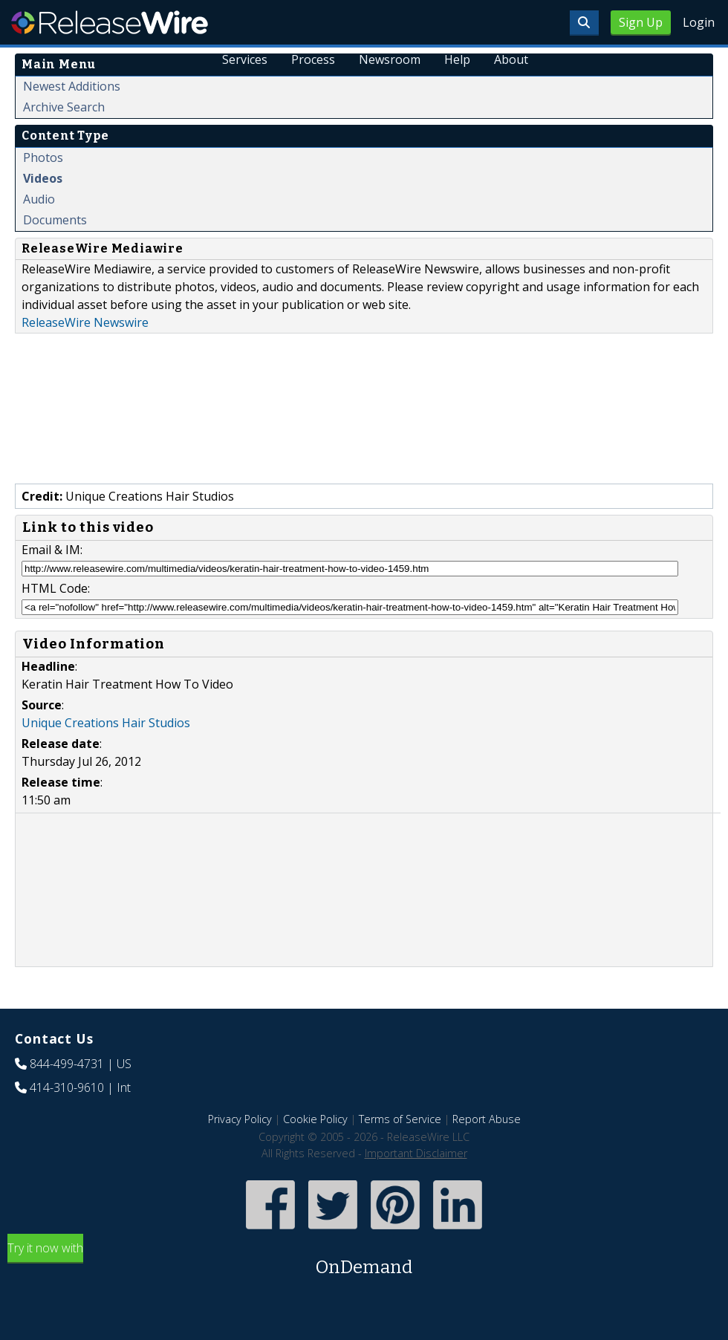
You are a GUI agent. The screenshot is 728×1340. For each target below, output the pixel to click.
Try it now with (364, 1260)
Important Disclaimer (416, 1153)
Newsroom (389, 59)
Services (245, 59)
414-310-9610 (67, 1087)
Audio (39, 199)
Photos (43, 157)
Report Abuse (486, 1119)
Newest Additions (71, 86)
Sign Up (641, 22)
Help (457, 59)
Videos (42, 178)
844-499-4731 (67, 1064)
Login (699, 22)
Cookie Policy (315, 1119)
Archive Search (64, 107)
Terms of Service (400, 1119)
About (511, 59)
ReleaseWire (109, 22)
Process (314, 59)
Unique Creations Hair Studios (106, 723)
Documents (55, 220)
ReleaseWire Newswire (85, 322)
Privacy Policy (240, 1119)
